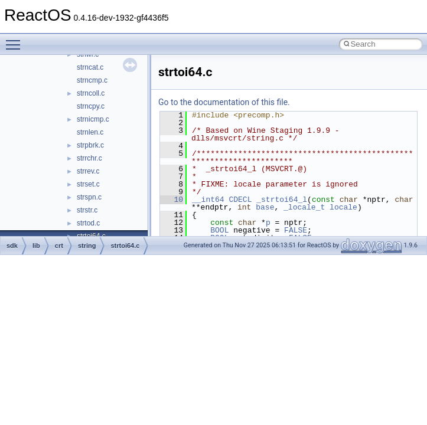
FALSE (295, 230)
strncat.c (90, 67)
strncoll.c (91, 93)
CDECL (240, 199)
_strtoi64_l (281, 199)
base (265, 207)
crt (59, 245)
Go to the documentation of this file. (224, 102)
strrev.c (88, 171)
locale (343, 207)
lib (36, 245)
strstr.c (87, 210)
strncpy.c (91, 106)
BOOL (219, 230)
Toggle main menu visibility (16, 39)
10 (171, 199)
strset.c (88, 184)
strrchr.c (89, 158)
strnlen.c (90, 132)
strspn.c (89, 197)
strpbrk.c (90, 145)
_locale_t (304, 207)
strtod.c (88, 223)
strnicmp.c (93, 119)
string (87, 245)
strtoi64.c (124, 245)
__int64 (208, 199)
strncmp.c (92, 80)
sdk (12, 245)
